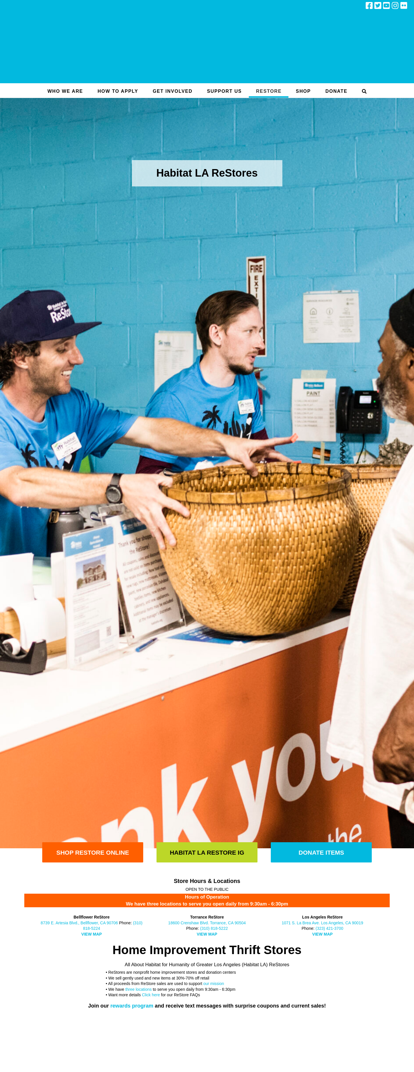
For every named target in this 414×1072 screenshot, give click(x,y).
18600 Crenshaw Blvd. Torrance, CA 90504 (207, 923)
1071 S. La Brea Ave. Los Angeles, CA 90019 (322, 923)
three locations (138, 989)
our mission (213, 983)
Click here (151, 995)
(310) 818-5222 (214, 928)
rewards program (131, 1006)
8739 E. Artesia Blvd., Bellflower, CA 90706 (79, 923)
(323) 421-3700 (329, 928)
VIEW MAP (91, 934)
